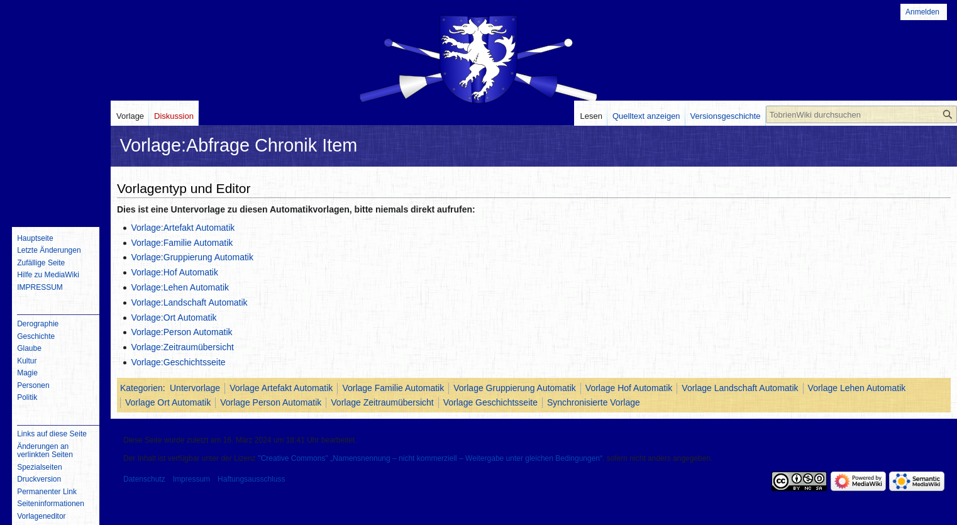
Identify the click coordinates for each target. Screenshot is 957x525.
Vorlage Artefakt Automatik (281, 388)
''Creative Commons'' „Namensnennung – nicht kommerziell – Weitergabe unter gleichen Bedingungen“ (430, 458)
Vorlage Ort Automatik (168, 402)
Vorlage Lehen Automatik (857, 388)
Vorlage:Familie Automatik (182, 243)
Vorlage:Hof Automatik (174, 272)
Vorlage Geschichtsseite (490, 402)
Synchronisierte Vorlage (593, 402)
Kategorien (141, 388)
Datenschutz (144, 479)
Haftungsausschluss (251, 479)
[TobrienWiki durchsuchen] (861, 114)
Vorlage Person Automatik (270, 402)
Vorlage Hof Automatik (629, 388)
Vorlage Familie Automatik (393, 388)
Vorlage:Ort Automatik (173, 317)
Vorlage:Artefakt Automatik (183, 228)
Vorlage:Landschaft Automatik (189, 302)
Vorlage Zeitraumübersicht (382, 402)
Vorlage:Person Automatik (181, 332)
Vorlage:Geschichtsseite (178, 362)
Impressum (191, 479)
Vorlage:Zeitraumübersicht (182, 347)
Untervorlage (195, 388)
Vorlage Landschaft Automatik (740, 388)
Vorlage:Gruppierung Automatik (192, 257)
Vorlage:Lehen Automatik (180, 287)
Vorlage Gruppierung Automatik (514, 388)
